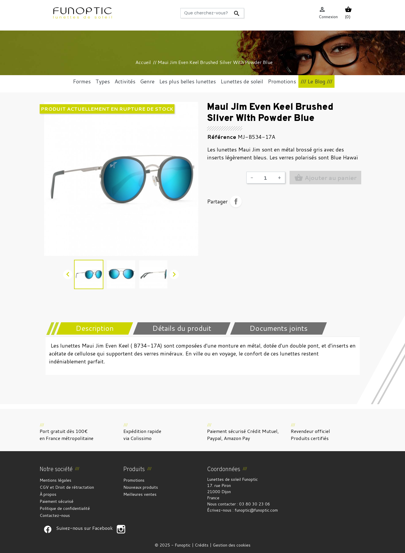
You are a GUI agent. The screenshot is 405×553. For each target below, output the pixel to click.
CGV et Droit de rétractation (67, 487)
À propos (48, 494)
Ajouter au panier (325, 177)
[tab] (91, 328)
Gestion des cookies (232, 545)
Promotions (133, 480)
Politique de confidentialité (65, 508)
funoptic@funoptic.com (256, 510)
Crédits (202, 545)
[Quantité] (265, 177)
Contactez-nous (55, 515)
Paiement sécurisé (56, 501)
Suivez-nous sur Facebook (48, 529)
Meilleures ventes (140, 494)
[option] (121, 179)
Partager (236, 201)
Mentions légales (55, 480)
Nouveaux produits (140, 487)
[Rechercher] (212, 13)
